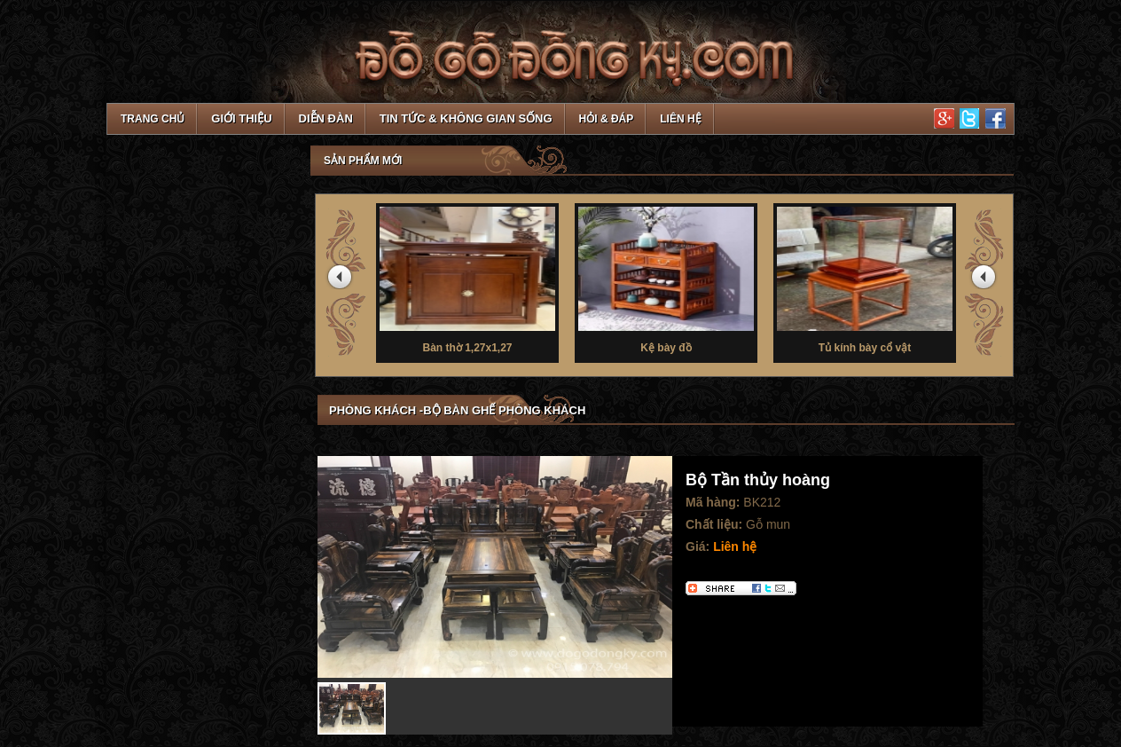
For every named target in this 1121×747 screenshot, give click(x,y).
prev (342, 280)
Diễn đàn (326, 118)
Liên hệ (680, 119)
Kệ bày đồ (666, 278)
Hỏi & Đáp (606, 119)
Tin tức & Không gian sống (466, 118)
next (986, 280)
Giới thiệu (241, 118)
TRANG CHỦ (152, 119)
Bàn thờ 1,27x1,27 (467, 278)
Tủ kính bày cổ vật (864, 278)
